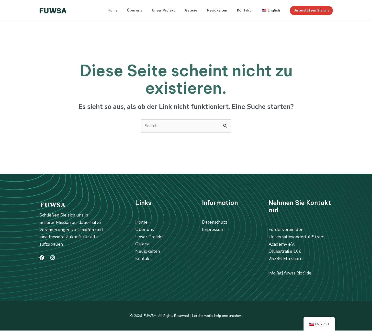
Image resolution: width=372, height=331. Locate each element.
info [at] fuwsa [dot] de (292, 273)
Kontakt (241, 10)
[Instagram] (52, 258)
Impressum (213, 230)
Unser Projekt (154, 10)
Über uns (123, 10)
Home (100, 10)
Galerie (184, 10)
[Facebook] (41, 258)
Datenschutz (214, 223)
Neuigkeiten (212, 10)
